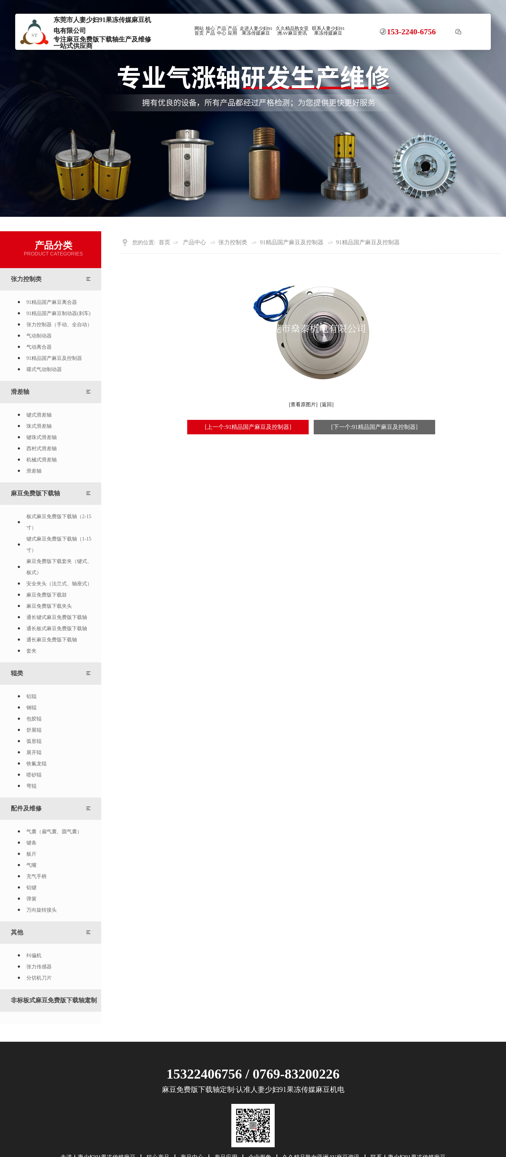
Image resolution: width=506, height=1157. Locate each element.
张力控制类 (26, 279)
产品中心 (221, 30)
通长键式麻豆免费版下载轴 (56, 617)
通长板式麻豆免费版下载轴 (56, 628)
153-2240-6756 (411, 32)
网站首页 (199, 30)
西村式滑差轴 (41, 448)
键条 (31, 843)
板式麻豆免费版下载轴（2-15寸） (58, 522)
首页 (164, 242)
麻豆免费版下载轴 (35, 493)
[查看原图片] (303, 404)
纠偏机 (34, 955)
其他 (17, 932)
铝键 (31, 887)
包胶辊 (34, 719)
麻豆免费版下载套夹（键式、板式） (59, 567)
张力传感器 (39, 966)
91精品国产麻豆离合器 (51, 302)
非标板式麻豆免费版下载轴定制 (54, 1000)
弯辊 (31, 786)
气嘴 (31, 865)
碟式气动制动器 (44, 369)
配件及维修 (26, 808)
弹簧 (31, 899)
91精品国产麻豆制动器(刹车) (58, 313)
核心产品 (210, 30)
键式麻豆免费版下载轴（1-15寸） (58, 544)
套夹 (31, 651)
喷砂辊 (34, 775)
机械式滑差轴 (41, 460)
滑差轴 (20, 391)
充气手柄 (36, 876)
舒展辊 (34, 730)
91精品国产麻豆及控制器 (54, 358)
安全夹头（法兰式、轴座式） (59, 583)
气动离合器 (39, 347)
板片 (31, 854)
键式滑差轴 (39, 415)
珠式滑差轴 (39, 426)
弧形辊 (34, 741)
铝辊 (31, 696)
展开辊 (34, 752)
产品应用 (232, 30)
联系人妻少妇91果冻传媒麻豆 (328, 30)
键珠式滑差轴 (41, 437)
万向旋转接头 (41, 910)
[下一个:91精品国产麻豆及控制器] (374, 427)
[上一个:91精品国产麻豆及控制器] (248, 427)
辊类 (17, 673)
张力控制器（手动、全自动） (59, 324)
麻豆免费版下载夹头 (49, 606)
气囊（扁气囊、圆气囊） (54, 831)
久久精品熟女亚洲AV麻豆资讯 (292, 30)
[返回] (327, 404)
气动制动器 (39, 336)
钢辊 (31, 707)
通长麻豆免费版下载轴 (51, 639)
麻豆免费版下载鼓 (46, 595)
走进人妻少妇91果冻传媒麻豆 (256, 30)
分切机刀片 (39, 978)
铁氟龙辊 (36, 763)
